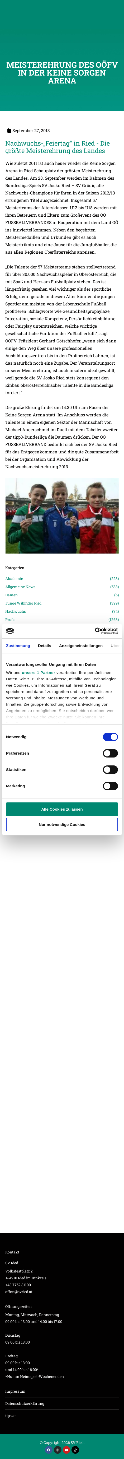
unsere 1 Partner (38, 672)
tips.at (10, 1415)
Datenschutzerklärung (24, 1403)
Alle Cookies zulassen (62, 809)
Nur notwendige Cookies (62, 824)
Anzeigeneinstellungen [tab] (81, 645)
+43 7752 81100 (18, 1284)
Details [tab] (44, 645)
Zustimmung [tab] (18, 645)
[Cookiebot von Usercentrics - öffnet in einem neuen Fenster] (95, 631)
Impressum (15, 1391)
